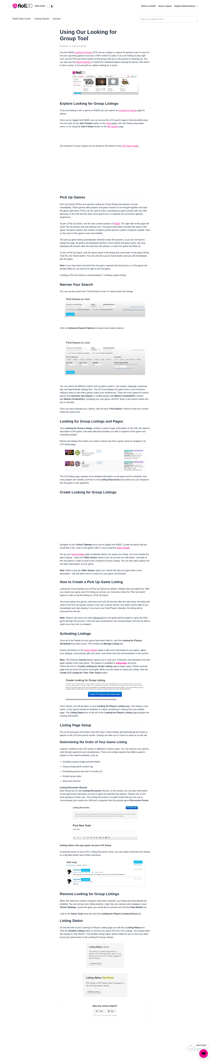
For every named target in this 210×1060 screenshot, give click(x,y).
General (56, 19)
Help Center (40, 6)
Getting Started (42, 19)
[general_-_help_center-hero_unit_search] (167, 19)
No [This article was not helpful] (112, 1011)
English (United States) (184, 6)
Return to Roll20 (148, 6)
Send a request (165, 6)
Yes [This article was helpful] (100, 1011)
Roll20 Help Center (22, 19)
